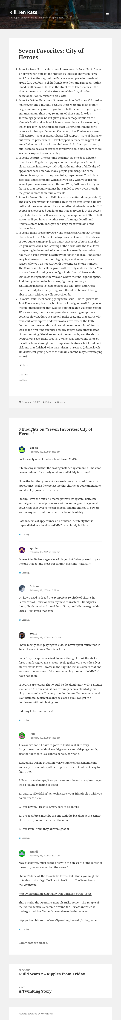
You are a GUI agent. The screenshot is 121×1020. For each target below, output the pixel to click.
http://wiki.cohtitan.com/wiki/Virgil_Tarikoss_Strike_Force (55, 893)
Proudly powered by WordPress (36, 1013)
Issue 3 (72, 299)
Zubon (48, 401)
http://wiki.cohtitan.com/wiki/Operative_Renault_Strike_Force (58, 920)
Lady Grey (50, 290)
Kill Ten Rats (23, 12)
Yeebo (34, 448)
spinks (34, 548)
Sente (33, 633)
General (61, 401)
